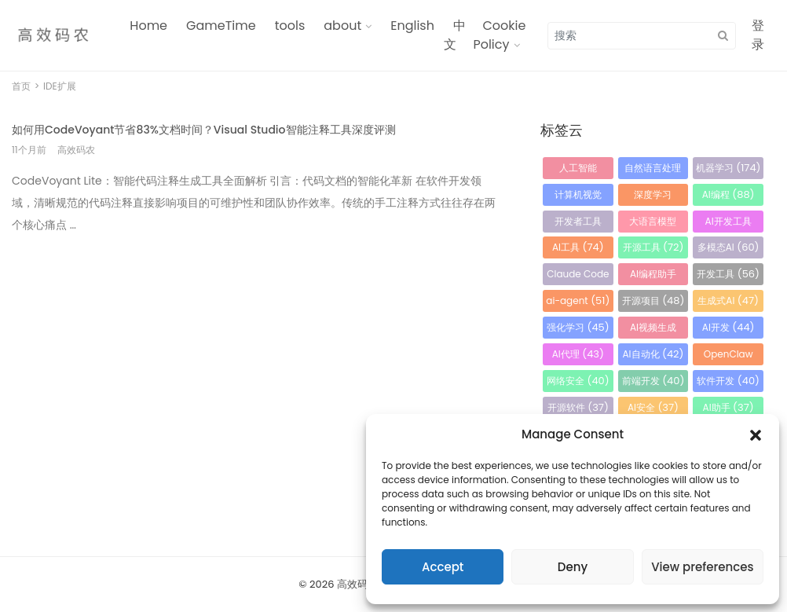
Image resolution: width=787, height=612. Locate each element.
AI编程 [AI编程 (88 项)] (728, 194)
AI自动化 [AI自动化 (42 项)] (652, 353)
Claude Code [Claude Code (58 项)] (578, 276)
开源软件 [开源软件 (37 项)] (578, 407)
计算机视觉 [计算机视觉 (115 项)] (578, 197)
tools (290, 25)
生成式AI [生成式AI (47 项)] (728, 300)
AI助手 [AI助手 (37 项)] (728, 407)
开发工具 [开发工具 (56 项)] (728, 273)
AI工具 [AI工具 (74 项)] (578, 247)
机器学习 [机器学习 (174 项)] (728, 167)
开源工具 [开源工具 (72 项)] (653, 247)
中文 (455, 34)
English (412, 25)
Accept (442, 567)
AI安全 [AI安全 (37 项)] (653, 407)
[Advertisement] (256, 358)
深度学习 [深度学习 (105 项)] (653, 197)
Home (148, 25)
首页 (21, 86)
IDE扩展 (59, 86)
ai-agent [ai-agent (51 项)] (577, 300)
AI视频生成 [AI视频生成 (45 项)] (653, 330)
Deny (573, 567)
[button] (755, 434)
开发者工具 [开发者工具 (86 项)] (578, 223)
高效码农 (357, 584)
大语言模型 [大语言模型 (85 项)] (652, 223)
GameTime (221, 25)
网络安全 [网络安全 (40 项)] (578, 380)
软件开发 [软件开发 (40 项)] (728, 380)
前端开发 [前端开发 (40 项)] (653, 380)
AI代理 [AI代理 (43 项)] (578, 353)
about (342, 25)
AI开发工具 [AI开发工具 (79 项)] (728, 223)
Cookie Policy (499, 34)
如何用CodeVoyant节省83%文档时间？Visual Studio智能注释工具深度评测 (204, 129)
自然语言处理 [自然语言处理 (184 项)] (652, 170)
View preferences (702, 567)
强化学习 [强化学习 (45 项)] (578, 327)
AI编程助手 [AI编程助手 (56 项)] (653, 276)
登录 (758, 34)
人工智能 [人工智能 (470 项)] (578, 170)
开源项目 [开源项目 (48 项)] (653, 300)
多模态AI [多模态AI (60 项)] (728, 247)
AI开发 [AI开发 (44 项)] (728, 327)
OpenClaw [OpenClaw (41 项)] (728, 356)
